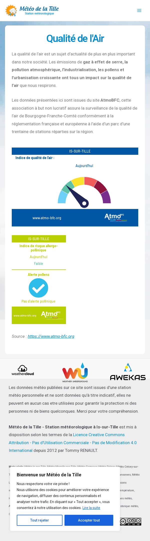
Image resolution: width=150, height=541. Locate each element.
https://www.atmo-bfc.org (51, 336)
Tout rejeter (39, 520)
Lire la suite (91, 508)
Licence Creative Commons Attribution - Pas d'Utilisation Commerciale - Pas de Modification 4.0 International (73, 442)
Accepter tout (89, 520)
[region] (65, 499)
